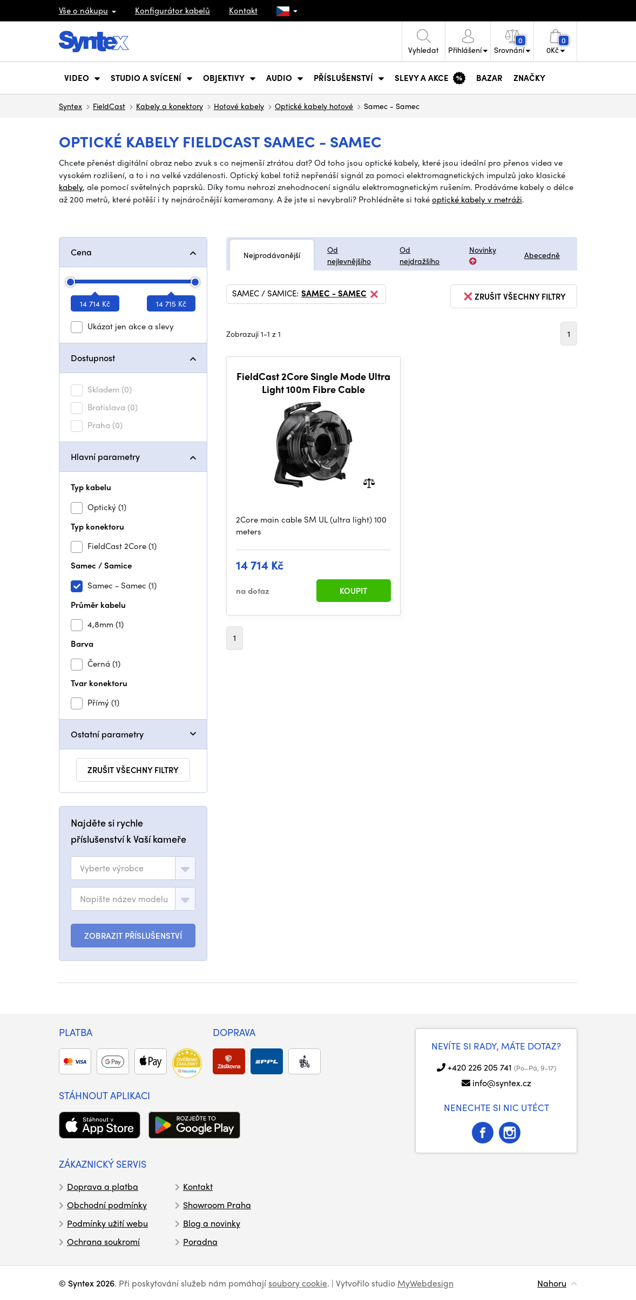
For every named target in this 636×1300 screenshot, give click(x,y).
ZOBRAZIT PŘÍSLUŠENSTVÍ (133, 936)
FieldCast (109, 105)
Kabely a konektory (169, 105)
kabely (71, 187)
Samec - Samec (340, 294)
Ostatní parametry (107, 734)
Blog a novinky (211, 1223)
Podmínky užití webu (107, 1223)
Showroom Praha (217, 1205)
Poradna (200, 1241)
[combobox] (133, 868)
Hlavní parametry (105, 456)
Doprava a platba (102, 1186)
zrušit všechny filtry (133, 770)
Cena (81, 252)
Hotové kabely (239, 105)
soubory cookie (297, 1283)
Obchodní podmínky (107, 1205)
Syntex (70, 105)
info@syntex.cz (501, 1082)
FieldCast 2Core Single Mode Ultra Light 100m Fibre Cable (313, 382)
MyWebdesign (425, 1283)
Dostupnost (93, 357)
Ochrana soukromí (103, 1241)
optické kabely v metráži (477, 199)
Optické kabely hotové (314, 105)
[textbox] (112, 868)
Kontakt (243, 10)
